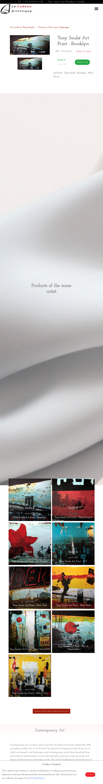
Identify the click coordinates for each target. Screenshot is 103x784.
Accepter (90, 774)
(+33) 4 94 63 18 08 (33, 2)
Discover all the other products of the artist (51, 711)
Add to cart (82, 62)
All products (22, 27)
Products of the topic (53, 27)
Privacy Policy (37, 778)
